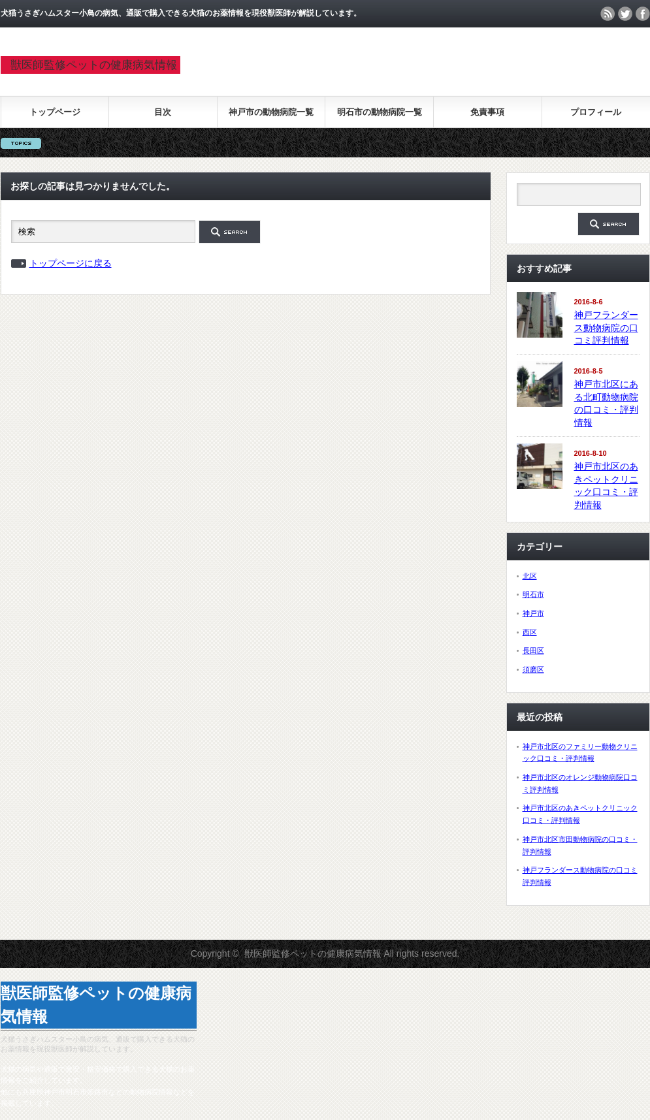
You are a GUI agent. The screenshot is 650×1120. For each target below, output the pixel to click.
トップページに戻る (70, 263)
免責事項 (487, 112)
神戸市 (533, 613)
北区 (530, 576)
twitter (625, 14)
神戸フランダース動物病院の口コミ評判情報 (606, 327)
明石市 (533, 594)
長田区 (533, 650)
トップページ (54, 112)
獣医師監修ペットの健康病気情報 (93, 65)
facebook (643, 14)
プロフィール (595, 112)
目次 (162, 112)
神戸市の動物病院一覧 (271, 112)
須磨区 (533, 669)
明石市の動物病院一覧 (379, 112)
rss (607, 14)
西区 (530, 632)
